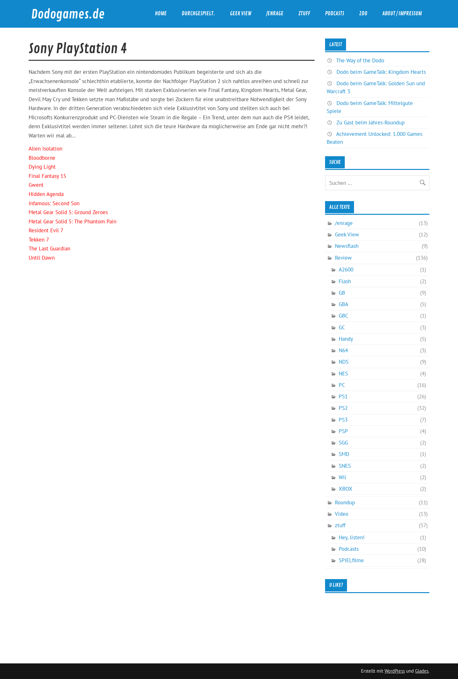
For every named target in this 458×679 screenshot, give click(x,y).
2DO (363, 13)
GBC (343, 315)
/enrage (274, 13)
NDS (344, 361)
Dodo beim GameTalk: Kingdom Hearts (381, 71)
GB (342, 292)
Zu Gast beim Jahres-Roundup (371, 122)
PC (342, 385)
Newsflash (346, 245)
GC (342, 327)
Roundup (345, 502)
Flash (345, 281)
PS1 (343, 396)
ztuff (304, 13)
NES (343, 373)
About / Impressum (402, 13)
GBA (343, 304)
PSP (343, 431)
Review (343, 257)
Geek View (240, 13)
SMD (344, 454)
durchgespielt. (198, 13)
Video (341, 513)
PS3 (343, 419)
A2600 (346, 269)
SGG (343, 442)
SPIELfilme (351, 560)
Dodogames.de (68, 14)
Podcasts (334, 13)
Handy (346, 338)
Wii (342, 477)
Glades (421, 671)
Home (161, 13)
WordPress (395, 671)
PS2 (343, 407)
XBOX (345, 488)
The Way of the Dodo (360, 60)
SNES (345, 465)
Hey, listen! (351, 537)
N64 (343, 350)
